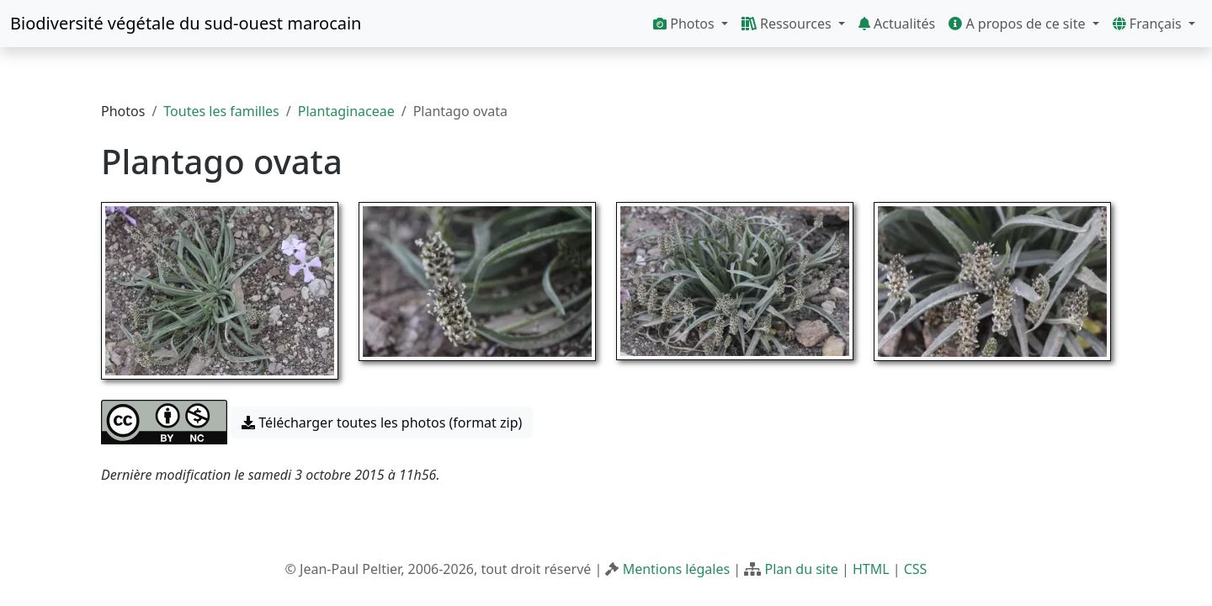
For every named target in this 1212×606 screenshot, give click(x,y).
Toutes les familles (221, 111)
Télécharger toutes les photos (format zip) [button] (382, 422)
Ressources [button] (788, 23)
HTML (871, 569)
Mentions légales (677, 569)
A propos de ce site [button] (1018, 23)
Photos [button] (685, 23)
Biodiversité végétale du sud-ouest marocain (185, 23)
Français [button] (1149, 23)
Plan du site (800, 569)
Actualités (896, 23)
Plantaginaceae (346, 111)
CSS (916, 569)
